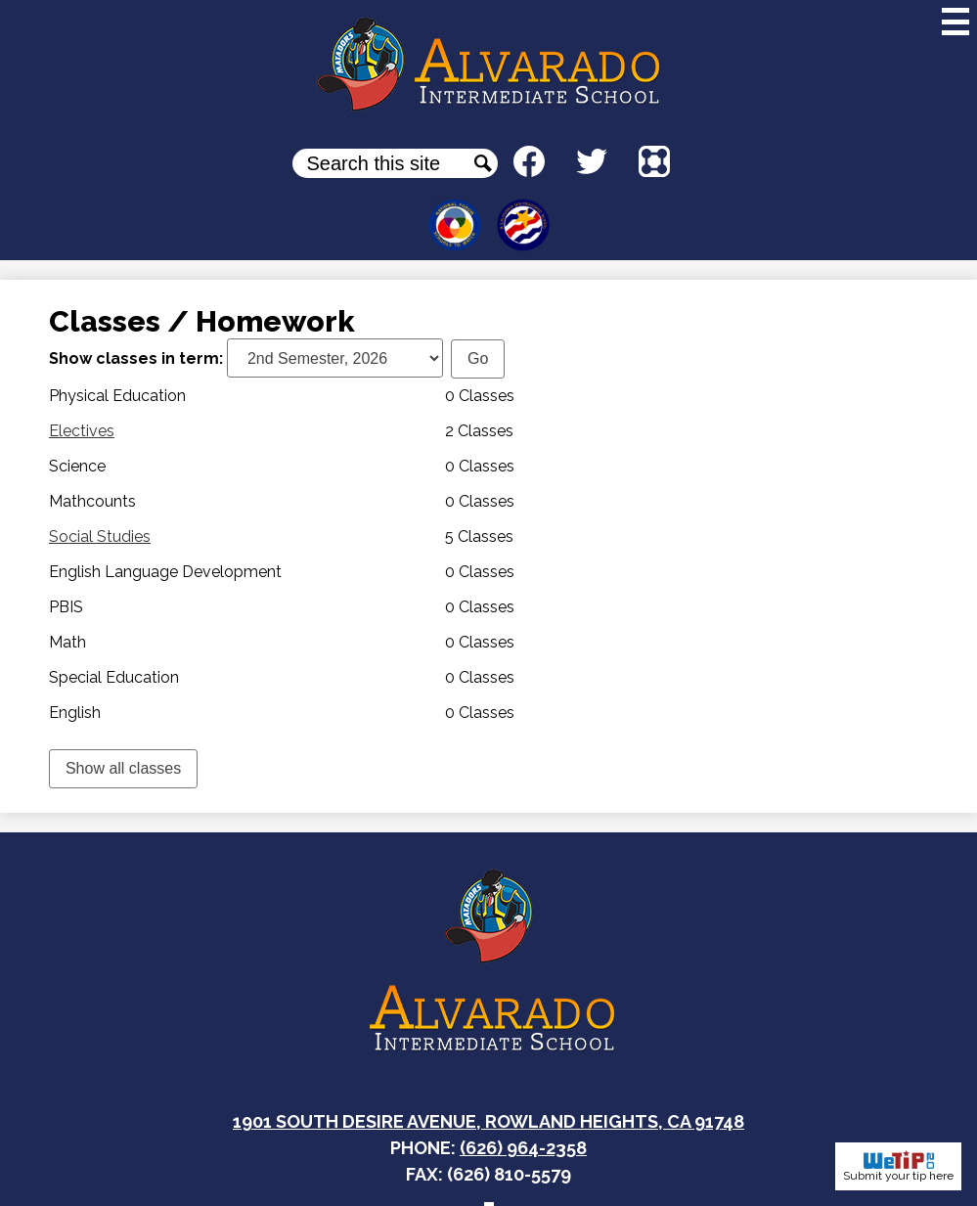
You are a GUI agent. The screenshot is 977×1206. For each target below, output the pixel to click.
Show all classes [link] (123, 768)
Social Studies (100, 536)
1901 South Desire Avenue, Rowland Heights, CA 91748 (488, 1121)
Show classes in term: (136, 358)
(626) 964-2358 (523, 1148)
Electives (81, 431)
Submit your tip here (898, 1166)
